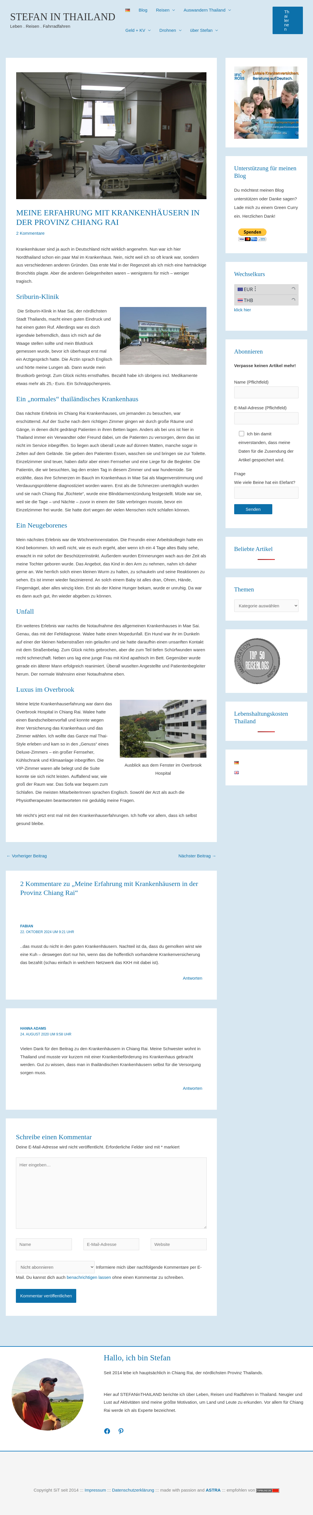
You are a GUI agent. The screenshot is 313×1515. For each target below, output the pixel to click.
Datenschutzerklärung (133, 1490)
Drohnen (167, 30)
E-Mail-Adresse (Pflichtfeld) (266, 414)
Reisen (162, 10)
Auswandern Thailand (205, 10)
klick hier (242, 309)
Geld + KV (135, 30)
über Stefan (201, 30)
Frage (266, 485)
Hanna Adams (33, 1028)
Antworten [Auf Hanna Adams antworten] (192, 1088)
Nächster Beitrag (197, 855)
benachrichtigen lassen (89, 1277)
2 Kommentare (30, 233)
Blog (143, 10)
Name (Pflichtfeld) (266, 389)
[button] (288, 20)
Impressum (95, 1490)
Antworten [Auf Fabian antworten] (192, 978)
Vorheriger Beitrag (26, 855)
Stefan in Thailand (62, 17)
